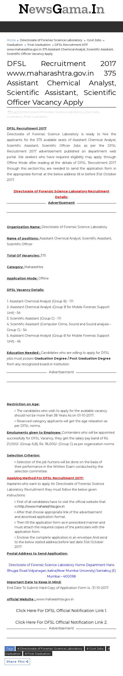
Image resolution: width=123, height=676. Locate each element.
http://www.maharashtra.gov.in (41, 506)
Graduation (15, 44)
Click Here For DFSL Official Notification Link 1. (61, 610)
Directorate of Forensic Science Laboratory (51, 40)
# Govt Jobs (95, 648)
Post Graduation (39, 44)
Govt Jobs (94, 40)
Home (11, 40)
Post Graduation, (36, 116)
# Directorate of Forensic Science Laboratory (49, 648)
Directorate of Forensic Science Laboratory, (52, 112)
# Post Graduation (37, 653)
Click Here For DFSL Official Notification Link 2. (61, 622)
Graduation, (15, 116)
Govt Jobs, (92, 112)
